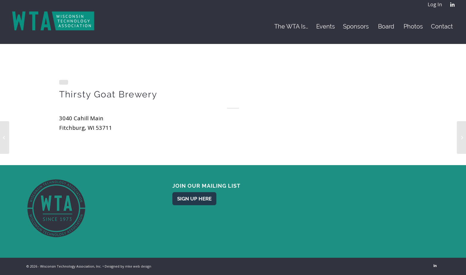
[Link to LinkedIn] (452, 4)
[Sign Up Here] (194, 198)
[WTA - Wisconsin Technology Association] (53, 26)
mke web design (138, 266)
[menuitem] (435, 5)
